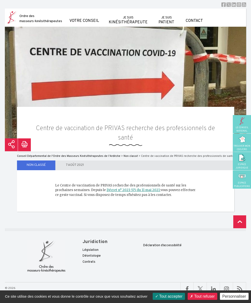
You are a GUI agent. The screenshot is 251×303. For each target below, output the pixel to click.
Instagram (239, 4)
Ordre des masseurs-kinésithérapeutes (40, 18)
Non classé (36, 165)
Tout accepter (169, 296)
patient (166, 16)
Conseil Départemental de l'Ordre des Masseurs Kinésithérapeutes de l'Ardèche (68, 156)
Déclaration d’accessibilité (162, 245)
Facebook (223, 4)
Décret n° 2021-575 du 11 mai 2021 (133, 190)
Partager (11, 144)
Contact (194, 15)
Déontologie (92, 256)
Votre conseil (84, 15)
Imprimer (24, 144)
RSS (244, 4)
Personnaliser (234, 296)
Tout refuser (202, 296)
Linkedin (234, 4)
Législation (91, 250)
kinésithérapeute (128, 16)
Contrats (89, 262)
